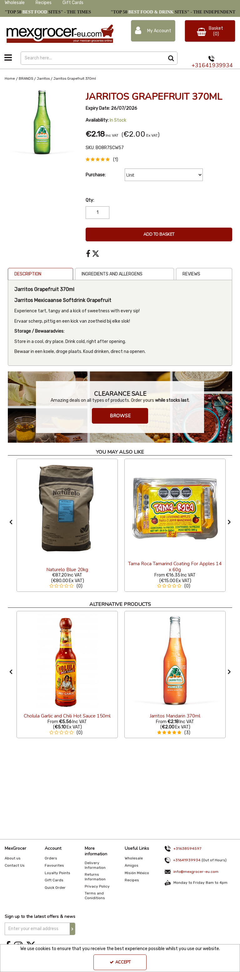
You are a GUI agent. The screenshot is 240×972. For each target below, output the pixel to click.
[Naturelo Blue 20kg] (67, 508)
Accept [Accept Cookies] (120, 962)
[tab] (40, 274)
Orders (51, 858)
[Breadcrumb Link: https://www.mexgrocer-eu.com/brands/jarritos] (43, 78)
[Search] (93, 58)
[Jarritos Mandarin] (175, 661)
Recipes (44, 2)
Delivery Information (95, 865)
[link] (88, 254)
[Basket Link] (210, 31)
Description (27, 274)
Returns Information (95, 876)
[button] (103, 159)
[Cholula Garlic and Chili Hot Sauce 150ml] (67, 661)
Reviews (191, 274)
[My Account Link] (153, 30)
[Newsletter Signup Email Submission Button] (72, 929)
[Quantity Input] (97, 212)
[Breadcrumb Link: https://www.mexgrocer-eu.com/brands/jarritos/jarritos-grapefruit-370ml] (74, 78)
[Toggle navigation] (8, 57)
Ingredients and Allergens (112, 274)
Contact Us (15, 865)
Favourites (54, 865)
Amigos (131, 865)
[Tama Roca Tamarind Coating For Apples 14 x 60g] (175, 569)
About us (13, 858)
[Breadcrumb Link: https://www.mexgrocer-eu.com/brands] (26, 78)
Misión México (137, 873)
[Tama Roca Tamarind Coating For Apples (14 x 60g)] (175, 508)
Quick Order (55, 887)
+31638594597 (187, 848)
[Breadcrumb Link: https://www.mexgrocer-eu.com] (10, 78)
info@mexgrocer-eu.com (195, 871)
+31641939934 (212, 65)
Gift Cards (72, 2)
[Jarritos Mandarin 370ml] (175, 716)
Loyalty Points (57, 873)
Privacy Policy (97, 886)
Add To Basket (158, 234)
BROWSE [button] (120, 416)
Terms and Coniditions (95, 895)
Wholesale (15, 2)
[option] (42, 122)
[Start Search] (171, 58)
